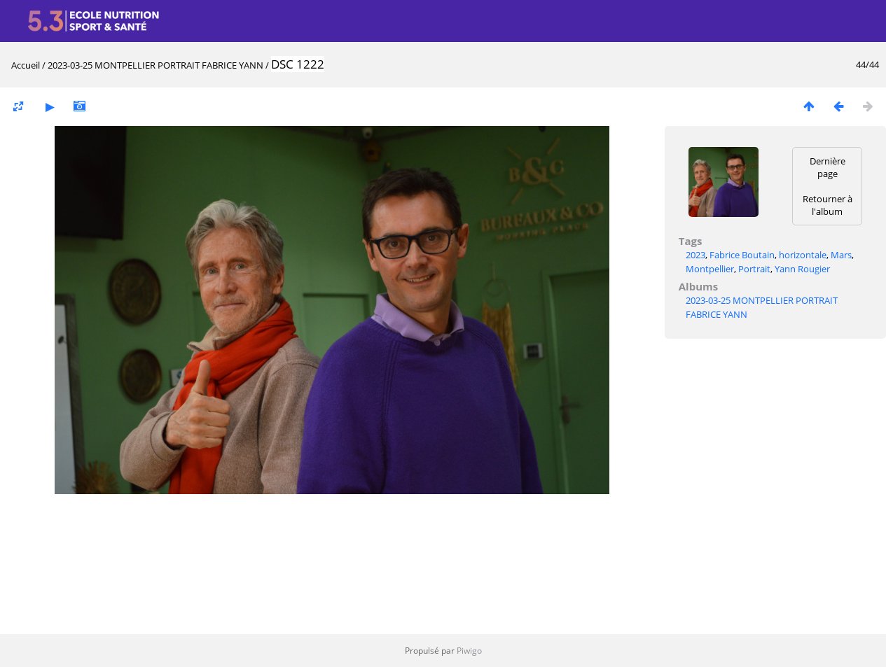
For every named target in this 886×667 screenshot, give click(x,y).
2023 (695, 254)
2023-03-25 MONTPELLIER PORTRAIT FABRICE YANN (155, 65)
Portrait (754, 268)
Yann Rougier (802, 268)
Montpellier (710, 268)
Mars (841, 254)
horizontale (802, 254)
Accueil (25, 65)
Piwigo (469, 651)
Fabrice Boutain (742, 254)
